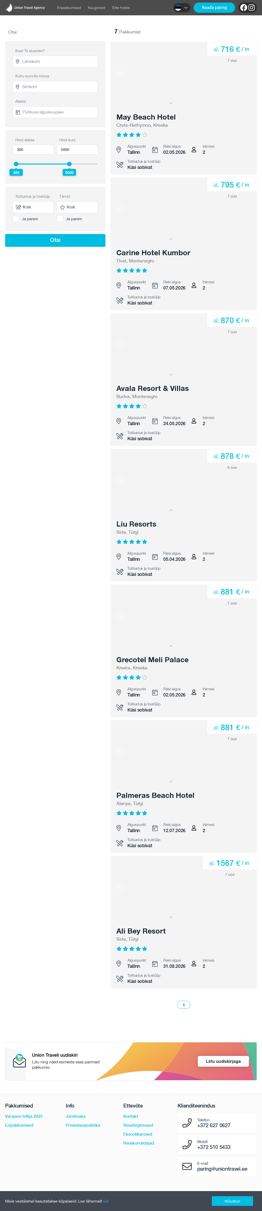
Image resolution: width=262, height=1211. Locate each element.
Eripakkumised (69, 8)
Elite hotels (121, 8)
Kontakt (130, 1116)
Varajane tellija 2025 (24, 1116)
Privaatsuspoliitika (83, 1125)
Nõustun (232, 1201)
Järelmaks (75, 1116)
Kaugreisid (96, 8)
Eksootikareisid (137, 1134)
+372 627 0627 (214, 1125)
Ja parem (30, 219)
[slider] (16, 164)
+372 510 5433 (214, 1147)
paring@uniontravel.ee (222, 1168)
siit (105, 1201)
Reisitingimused (138, 1125)
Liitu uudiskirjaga (223, 1061)
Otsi (55, 240)
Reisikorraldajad (138, 1143)
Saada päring (214, 7)
